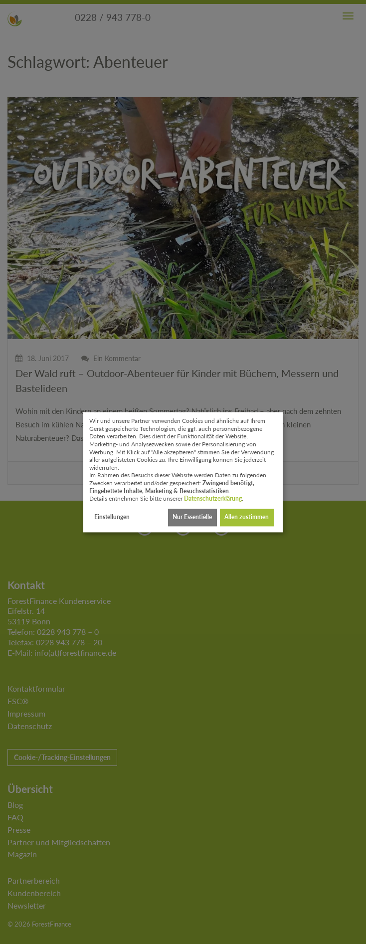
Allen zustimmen (246, 517)
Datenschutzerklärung (213, 499)
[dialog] (183, 472)
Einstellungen (112, 517)
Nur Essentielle (192, 517)
